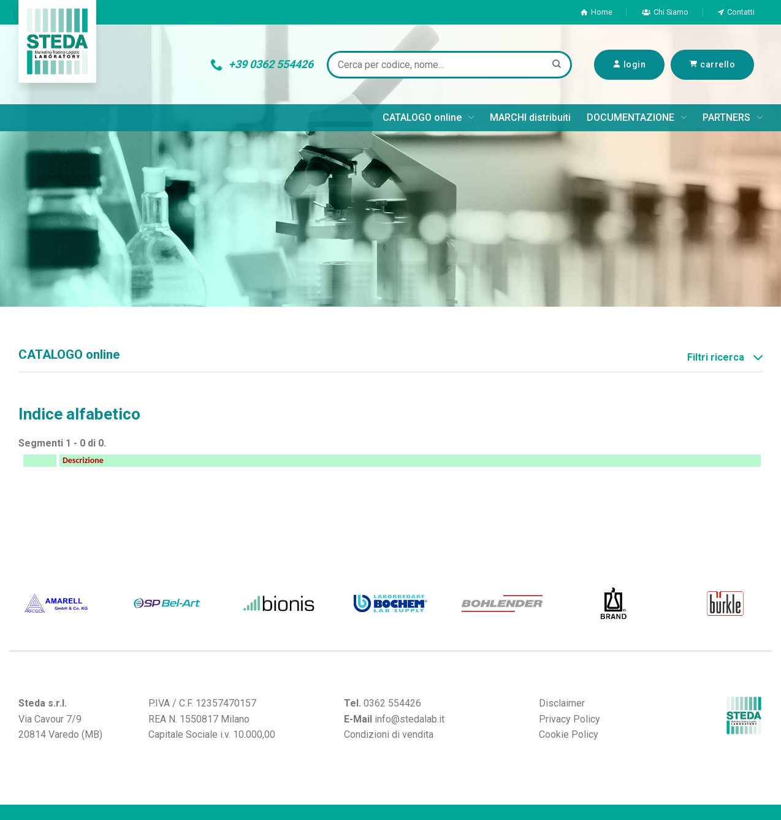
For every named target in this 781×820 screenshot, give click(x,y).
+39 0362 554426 (261, 64)
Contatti (736, 12)
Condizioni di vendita (388, 734)
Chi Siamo (665, 12)
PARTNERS (733, 118)
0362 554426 (392, 703)
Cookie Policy (568, 734)
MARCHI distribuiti (530, 117)
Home (596, 12)
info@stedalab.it (409, 719)
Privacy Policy (569, 719)
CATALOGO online (428, 118)
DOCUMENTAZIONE (637, 118)
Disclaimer (562, 703)
